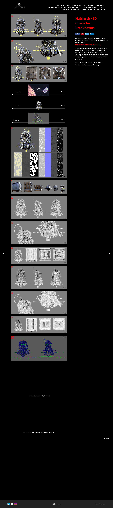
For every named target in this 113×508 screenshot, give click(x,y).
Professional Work (100, 9)
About (68, 5)
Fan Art (101, 7)
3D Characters (77, 5)
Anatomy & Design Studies (72, 7)
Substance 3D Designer (89, 7)
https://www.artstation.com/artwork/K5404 (88, 45)
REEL (62, 5)
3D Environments (88, 5)
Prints (90, 9)
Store (84, 9)
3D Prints (66, 9)
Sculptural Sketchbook (55, 7)
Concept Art (99, 5)
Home (57, 5)
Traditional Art (75, 9)
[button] (106, 497)
